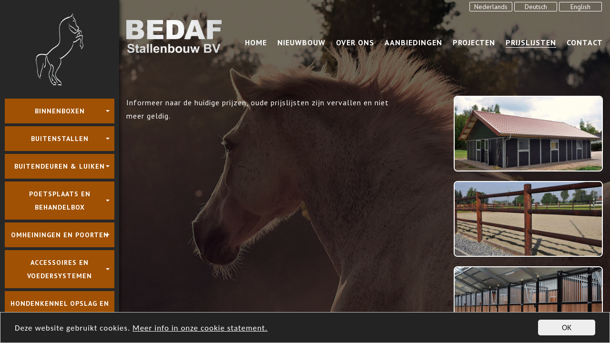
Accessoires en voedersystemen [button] (59, 269)
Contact (585, 42)
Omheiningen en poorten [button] (60, 235)
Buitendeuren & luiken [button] (59, 166)
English (580, 6)
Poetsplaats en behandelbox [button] (60, 201)
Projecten (474, 42)
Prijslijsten (531, 42)
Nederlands (491, 6)
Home (256, 42)
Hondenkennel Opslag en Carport (59, 310)
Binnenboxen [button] (60, 111)
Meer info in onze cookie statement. (199, 328)
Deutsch (536, 6)
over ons (355, 42)
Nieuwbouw (301, 42)
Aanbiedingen (413, 42)
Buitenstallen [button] (60, 138)
